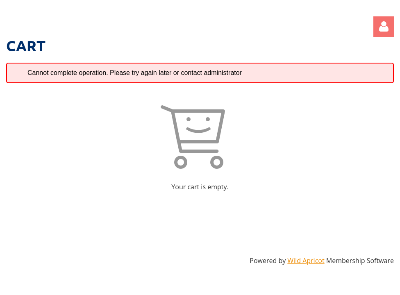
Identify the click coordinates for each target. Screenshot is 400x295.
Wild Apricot (305, 260)
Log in (383, 26)
